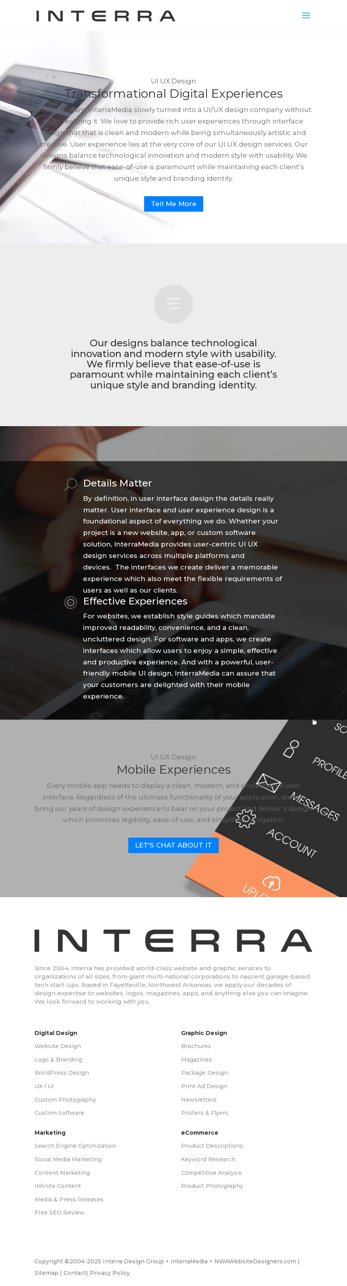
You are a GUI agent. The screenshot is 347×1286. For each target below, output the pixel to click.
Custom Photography (65, 1099)
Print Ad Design (204, 1086)
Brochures (196, 1046)
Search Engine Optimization (75, 1145)
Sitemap (46, 1272)
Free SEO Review (60, 1212)
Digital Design (56, 1033)
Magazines (196, 1059)
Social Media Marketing (68, 1159)
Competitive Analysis (211, 1172)
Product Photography (212, 1185)
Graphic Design (204, 1033)
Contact (75, 1272)
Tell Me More (174, 204)
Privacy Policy (110, 1272)
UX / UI (44, 1086)
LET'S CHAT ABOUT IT (173, 845)
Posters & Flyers (204, 1112)
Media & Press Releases (69, 1199)
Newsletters (199, 1099)
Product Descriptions (212, 1145)
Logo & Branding (58, 1059)
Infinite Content (58, 1185)
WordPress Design (62, 1072)
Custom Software (59, 1112)
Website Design (58, 1046)
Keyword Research (208, 1159)
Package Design (204, 1072)
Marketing (50, 1132)
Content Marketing (62, 1172)
